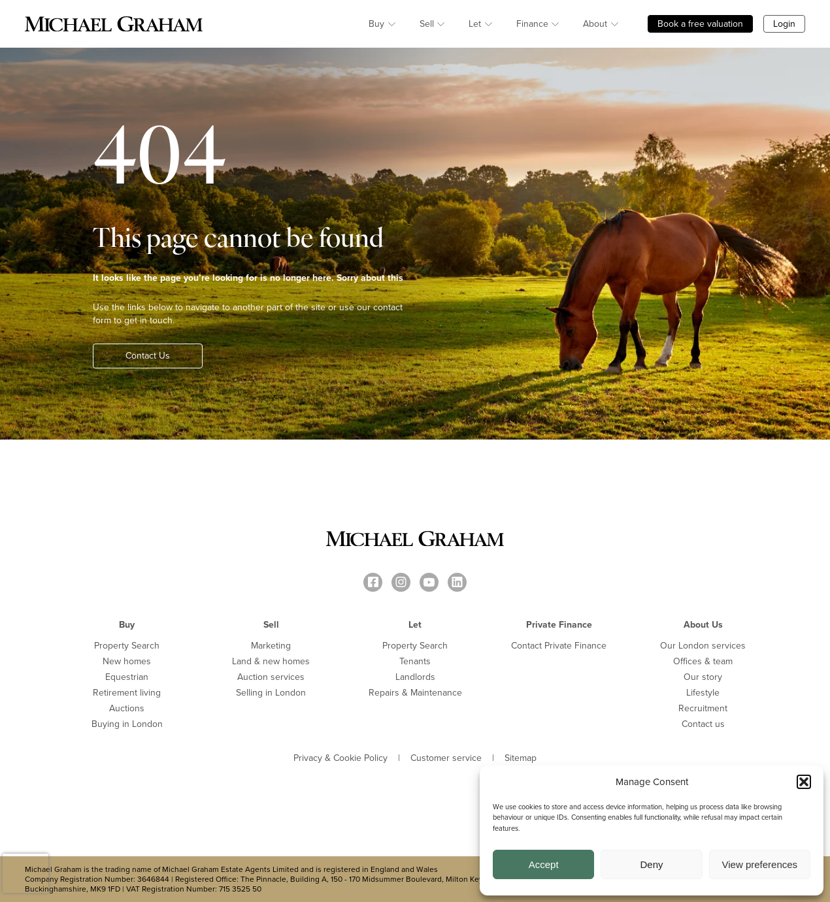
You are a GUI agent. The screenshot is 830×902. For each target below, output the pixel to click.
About (595, 24)
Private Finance (559, 625)
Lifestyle (703, 693)
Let (475, 24)
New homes (127, 661)
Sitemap (521, 758)
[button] (803, 781)
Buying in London (127, 724)
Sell (427, 24)
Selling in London (271, 693)
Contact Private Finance (558, 645)
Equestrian (126, 677)
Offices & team (703, 661)
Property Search (126, 645)
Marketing (271, 645)
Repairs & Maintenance (415, 693)
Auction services (271, 677)
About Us (703, 625)
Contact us (703, 724)
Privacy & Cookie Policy (340, 758)
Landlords (415, 677)
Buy (376, 24)
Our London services (703, 645)
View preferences (760, 864)
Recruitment (702, 708)
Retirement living (127, 693)
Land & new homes (271, 661)
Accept (544, 864)
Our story (703, 677)
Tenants (415, 661)
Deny (651, 864)
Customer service (446, 758)
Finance (532, 24)
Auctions (126, 708)
